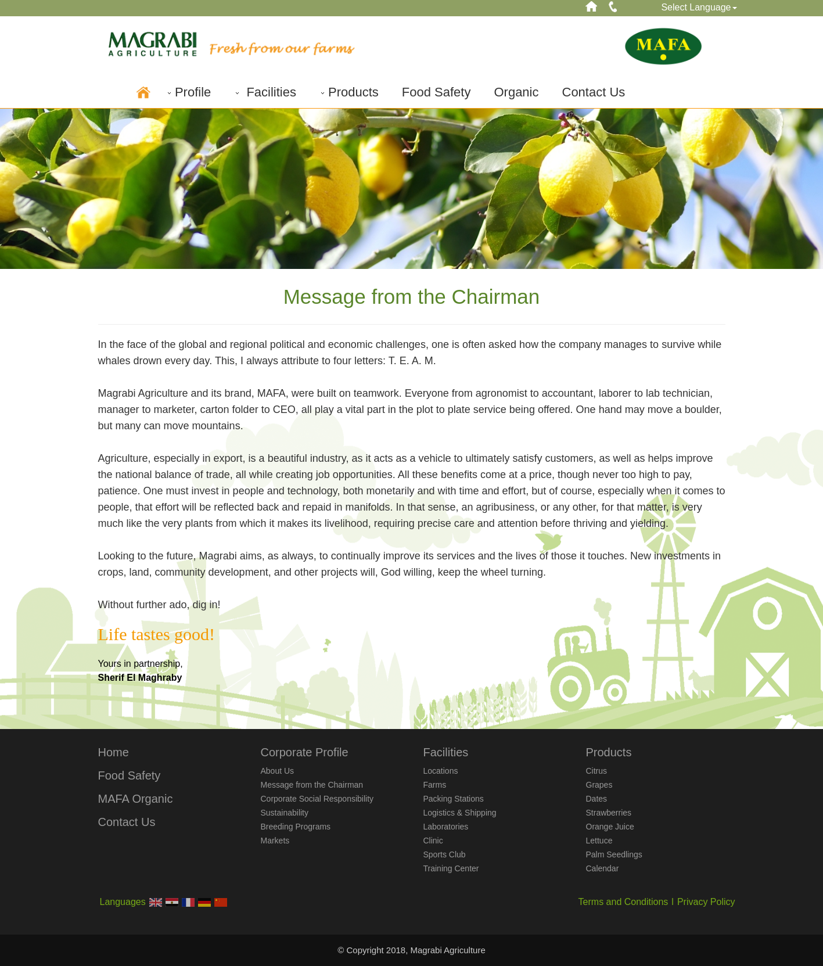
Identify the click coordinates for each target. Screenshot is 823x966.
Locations (440, 770)
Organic (516, 92)
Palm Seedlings (614, 854)
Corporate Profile (304, 752)
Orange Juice (610, 826)
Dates (597, 798)
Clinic (433, 840)
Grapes (599, 784)
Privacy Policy (706, 902)
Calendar (602, 868)
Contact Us (594, 92)
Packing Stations (453, 798)
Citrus (597, 770)
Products (349, 92)
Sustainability (285, 812)
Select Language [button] (698, 7)
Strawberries (609, 812)
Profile (188, 92)
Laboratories (446, 826)
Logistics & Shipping (460, 812)
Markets (275, 840)
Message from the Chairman (312, 784)
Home (113, 752)
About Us (277, 770)
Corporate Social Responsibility (317, 798)
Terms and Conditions (623, 902)
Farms (435, 784)
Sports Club (444, 854)
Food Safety (436, 92)
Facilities (265, 92)
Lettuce (599, 840)
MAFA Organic (135, 798)
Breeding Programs (296, 826)
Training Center (451, 868)
